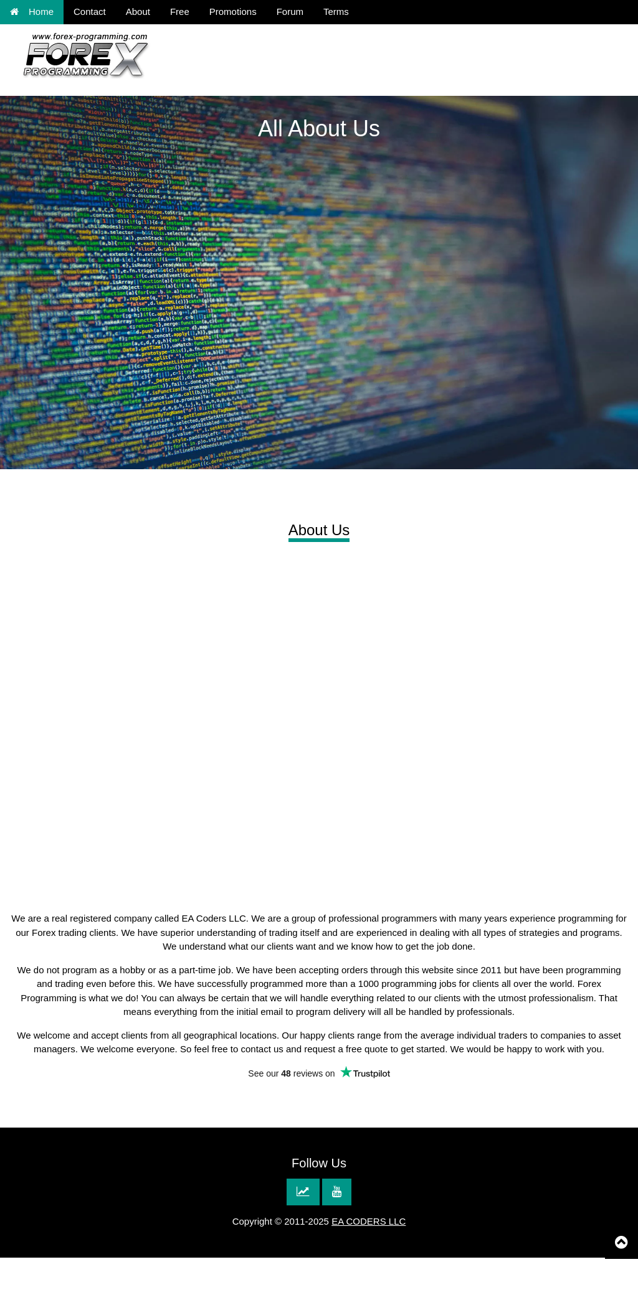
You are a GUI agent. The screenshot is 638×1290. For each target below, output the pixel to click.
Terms (336, 11)
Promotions (233, 11)
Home (32, 11)
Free (179, 11)
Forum (290, 11)
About (138, 11)
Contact (90, 11)
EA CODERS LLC (368, 1221)
